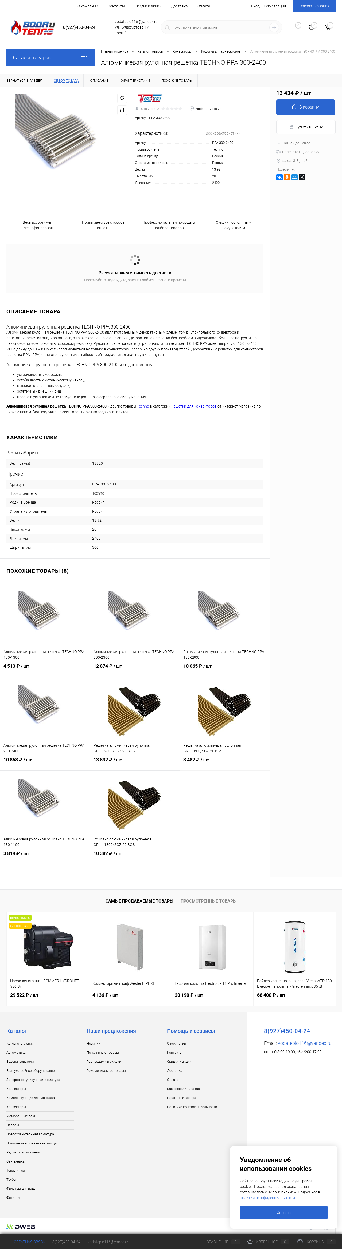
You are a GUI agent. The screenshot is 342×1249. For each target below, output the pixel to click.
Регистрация (275, 6)
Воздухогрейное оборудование (30, 1071)
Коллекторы (16, 1089)
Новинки (93, 1043)
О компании (87, 6)
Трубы (11, 1179)
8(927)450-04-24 (66, 1242)
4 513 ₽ (44, 669)
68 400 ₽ (271, 995)
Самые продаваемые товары (139, 901)
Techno (217, 149)
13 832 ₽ (135, 763)
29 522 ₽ (24, 995)
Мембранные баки (21, 1116)
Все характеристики (223, 133)
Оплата (203, 6)
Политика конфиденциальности (192, 1107)
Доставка (179, 6)
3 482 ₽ (224, 763)
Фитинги (13, 1198)
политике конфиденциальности (267, 1198)
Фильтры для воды (21, 1189)
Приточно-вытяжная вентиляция (32, 1143)
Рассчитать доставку (297, 152)
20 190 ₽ (189, 995)
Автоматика (16, 1052)
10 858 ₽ (44, 763)
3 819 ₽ (44, 857)
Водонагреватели (20, 1062)
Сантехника (15, 1161)
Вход (255, 6)
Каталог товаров (50, 57)
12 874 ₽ (135, 669)
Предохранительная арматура (30, 1134)
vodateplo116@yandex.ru (305, 1043)
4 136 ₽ (105, 995)
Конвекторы (16, 1107)
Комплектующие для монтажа (30, 1098)
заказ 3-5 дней (292, 161)
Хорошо (284, 1213)
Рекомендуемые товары (106, 1071)
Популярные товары (103, 1052)
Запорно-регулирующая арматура (33, 1080)
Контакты (116, 6)
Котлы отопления (20, 1043)
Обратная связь (25, 1242)
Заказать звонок (314, 6)
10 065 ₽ (224, 669)
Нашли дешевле (293, 143)
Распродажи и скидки (104, 1062)
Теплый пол (15, 1170)
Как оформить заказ (183, 1089)
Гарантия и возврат (182, 1098)
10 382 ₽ (135, 857)
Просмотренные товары (209, 901)
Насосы (12, 1125)
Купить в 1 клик (306, 127)
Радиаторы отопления (23, 1152)
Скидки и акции (148, 6)
